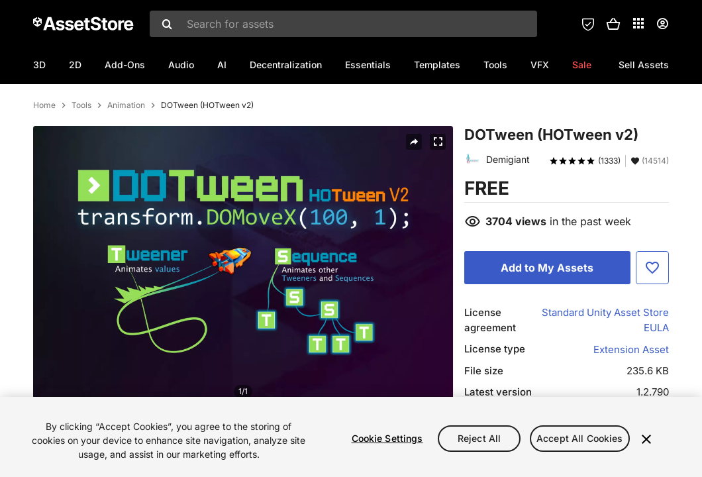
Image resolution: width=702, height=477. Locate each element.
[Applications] (638, 23)
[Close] (646, 439)
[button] (613, 24)
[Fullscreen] (438, 199)
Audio (181, 64)
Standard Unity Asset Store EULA (605, 377)
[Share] (414, 199)
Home (44, 162)
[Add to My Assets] (547, 324)
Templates (437, 64)
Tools (495, 64)
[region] (351, 437)
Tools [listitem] (81, 162)
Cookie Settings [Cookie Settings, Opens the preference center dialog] (387, 438)
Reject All (479, 438)
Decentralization (286, 64)
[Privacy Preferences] (588, 24)
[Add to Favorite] (652, 324)
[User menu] (662, 23)
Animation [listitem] (126, 162)
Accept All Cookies (579, 438)
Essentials (368, 64)
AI (221, 64)
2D (75, 64)
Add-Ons (125, 64)
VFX (539, 64)
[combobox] (343, 24)
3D (39, 64)
